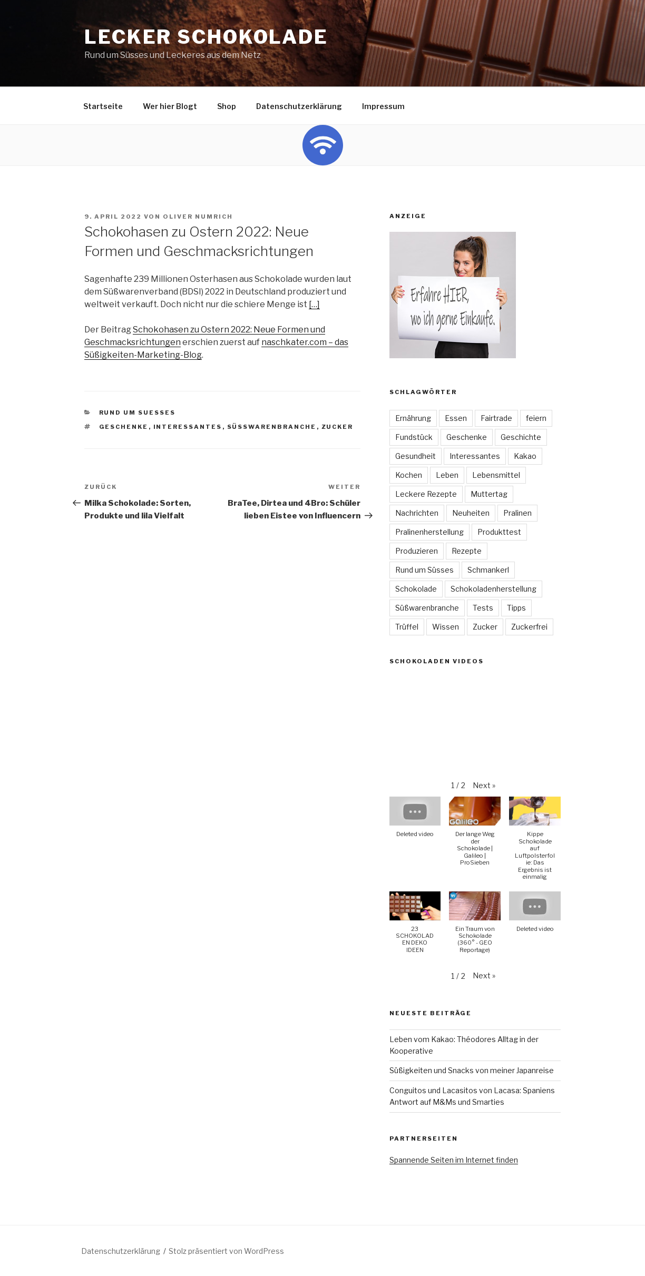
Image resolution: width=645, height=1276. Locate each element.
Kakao (525, 455)
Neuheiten (471, 512)
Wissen (445, 626)
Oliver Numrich (198, 216)
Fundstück (414, 437)
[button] (484, 785)
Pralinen (517, 512)
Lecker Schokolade (206, 36)
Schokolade (416, 588)
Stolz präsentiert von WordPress (226, 1250)
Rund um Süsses (424, 569)
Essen (456, 418)
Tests (483, 607)
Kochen (408, 474)
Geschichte (521, 437)
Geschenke (124, 426)
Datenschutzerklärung (299, 106)
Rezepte (467, 550)
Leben (447, 474)
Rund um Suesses (137, 412)
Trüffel (406, 626)
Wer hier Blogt (170, 106)
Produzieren (416, 550)
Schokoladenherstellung (493, 588)
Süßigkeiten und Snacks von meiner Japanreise (471, 1070)
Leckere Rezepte (426, 493)
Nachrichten (416, 512)
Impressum (383, 106)
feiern (536, 418)
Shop (226, 106)
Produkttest (499, 531)
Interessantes (187, 426)
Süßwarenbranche (272, 426)
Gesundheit (415, 455)
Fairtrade (496, 418)
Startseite (103, 106)
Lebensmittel (496, 474)
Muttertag (489, 493)
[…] (314, 304)
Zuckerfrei (529, 626)
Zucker (337, 426)
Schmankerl (488, 569)
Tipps (516, 607)
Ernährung (413, 418)
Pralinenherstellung (429, 531)
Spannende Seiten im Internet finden (453, 1159)
